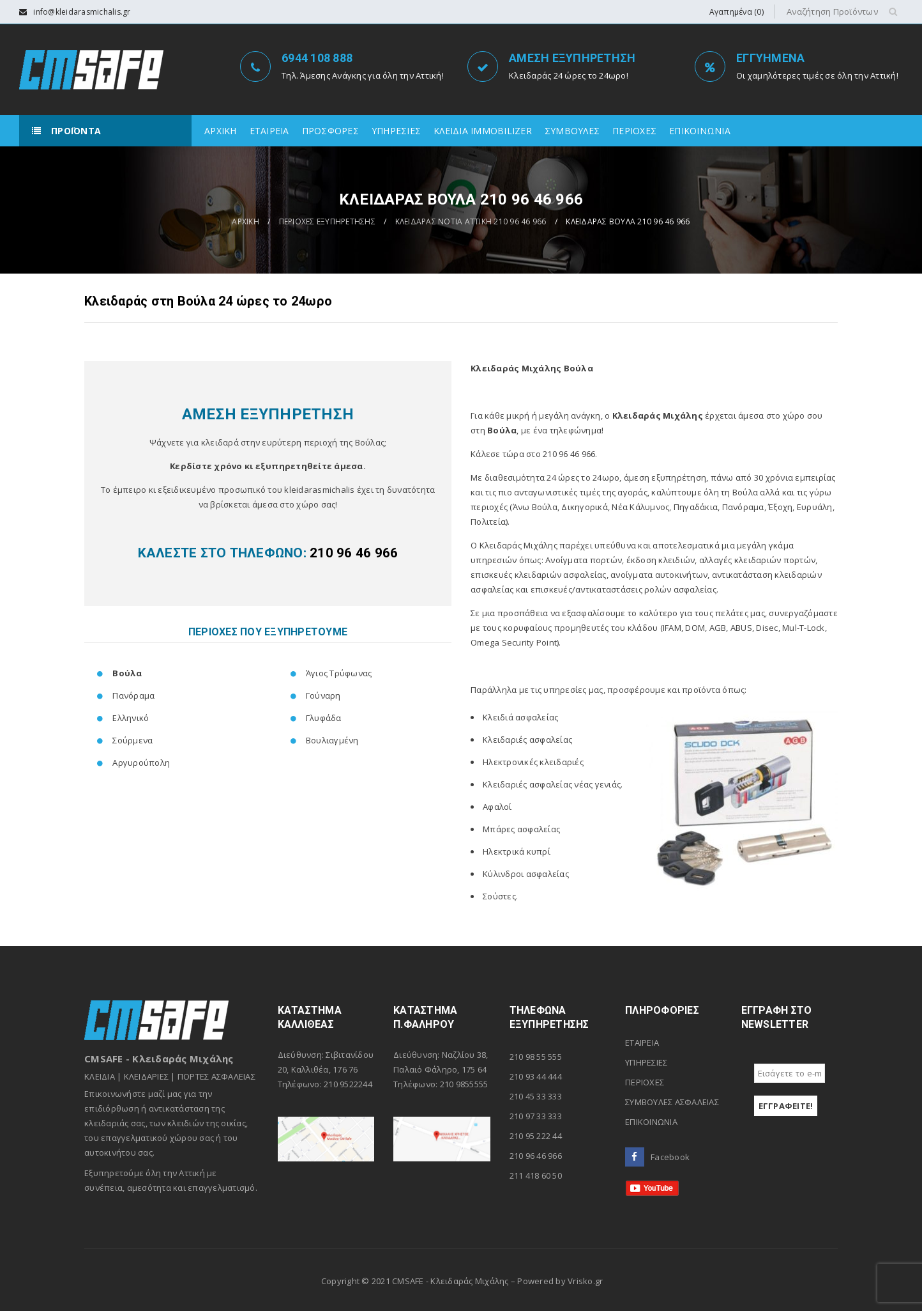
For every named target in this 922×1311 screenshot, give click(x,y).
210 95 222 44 (536, 1136)
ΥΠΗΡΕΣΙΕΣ (646, 1062)
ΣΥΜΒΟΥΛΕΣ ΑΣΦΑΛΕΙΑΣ (672, 1102)
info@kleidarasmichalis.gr (81, 11)
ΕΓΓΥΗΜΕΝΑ (770, 58)
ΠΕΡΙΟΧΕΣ (644, 1082)
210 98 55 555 (536, 1056)
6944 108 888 (317, 58)
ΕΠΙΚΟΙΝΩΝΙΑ (651, 1122)
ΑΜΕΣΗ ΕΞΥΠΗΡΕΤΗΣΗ (572, 58)
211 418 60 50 (536, 1175)
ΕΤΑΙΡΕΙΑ (642, 1042)
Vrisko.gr (585, 1281)
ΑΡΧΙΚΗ (245, 221)
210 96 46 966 (536, 1155)
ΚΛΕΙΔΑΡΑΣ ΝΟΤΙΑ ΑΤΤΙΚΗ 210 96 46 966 (471, 221)
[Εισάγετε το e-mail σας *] (790, 1073)
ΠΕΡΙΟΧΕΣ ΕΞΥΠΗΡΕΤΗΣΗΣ (327, 221)
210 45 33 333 (536, 1096)
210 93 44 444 (536, 1076)
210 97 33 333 (536, 1116)
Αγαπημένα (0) (736, 11)
